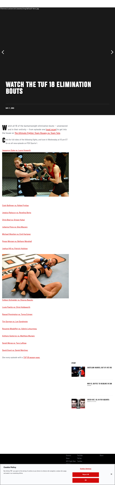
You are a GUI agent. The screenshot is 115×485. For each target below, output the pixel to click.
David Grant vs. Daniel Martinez (15, 350)
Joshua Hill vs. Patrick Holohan (15, 249)
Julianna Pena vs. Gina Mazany (15, 227)
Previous (4, 52)
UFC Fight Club (71, 461)
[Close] (111, 474)
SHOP (101, 8)
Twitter (79, 461)
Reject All (86, 474)
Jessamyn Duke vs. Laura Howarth (16, 150)
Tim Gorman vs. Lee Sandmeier (15, 322)
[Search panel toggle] (107, 8)
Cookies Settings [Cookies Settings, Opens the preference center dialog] (85, 469)
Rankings (16, 8)
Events (6, 8)
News (34, 8)
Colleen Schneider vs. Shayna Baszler (35, 277)
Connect (71, 8)
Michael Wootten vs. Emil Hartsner (16, 234)
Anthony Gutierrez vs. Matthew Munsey (18, 336)
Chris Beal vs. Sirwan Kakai (13, 220)
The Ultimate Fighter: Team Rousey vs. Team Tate (37, 133)
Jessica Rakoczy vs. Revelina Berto (16, 213)
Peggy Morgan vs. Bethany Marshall (17, 241)
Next (111, 52)
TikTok (79, 459)
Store (68, 459)
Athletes (25, 8)
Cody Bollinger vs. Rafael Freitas (15, 205)
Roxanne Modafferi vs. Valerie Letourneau (19, 329)
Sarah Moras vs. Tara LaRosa (14, 343)
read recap (51, 129)
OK (86, 480)
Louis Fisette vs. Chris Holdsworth (16, 307)
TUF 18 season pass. (31, 357)
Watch (81, 8)
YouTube (80, 456)
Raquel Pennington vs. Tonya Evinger (17, 314)
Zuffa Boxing (91, 8)
